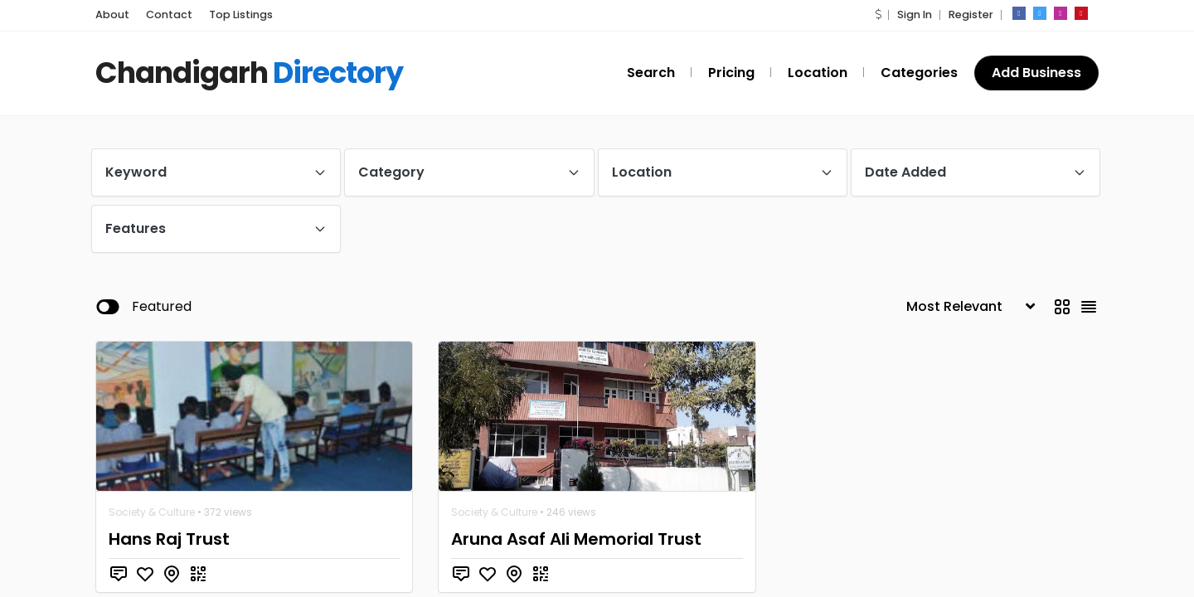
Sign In (914, 14)
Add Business (1036, 72)
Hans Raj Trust (169, 539)
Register (971, 14)
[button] (878, 14)
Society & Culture (152, 512)
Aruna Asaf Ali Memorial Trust (576, 539)
